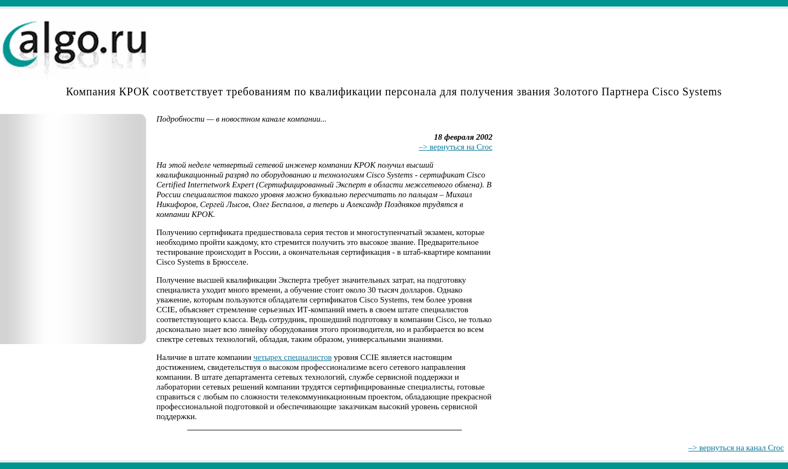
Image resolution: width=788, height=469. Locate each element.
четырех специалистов (292, 357)
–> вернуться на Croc (456, 146)
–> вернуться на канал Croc (736, 447)
